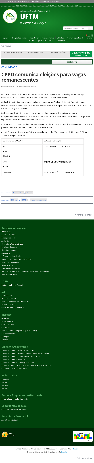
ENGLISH (90, 35)
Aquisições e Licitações (45, 40)
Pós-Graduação (7, 321)
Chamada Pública (8, 334)
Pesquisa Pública (7, 304)
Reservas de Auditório (35, 52)
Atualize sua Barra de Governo (45, 1)
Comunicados (17, 193)
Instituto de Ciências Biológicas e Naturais (17, 350)
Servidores (5, 253)
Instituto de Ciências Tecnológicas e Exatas (18, 362)
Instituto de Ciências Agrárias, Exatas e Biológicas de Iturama (25, 353)
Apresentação (6, 295)
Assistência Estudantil (9, 420)
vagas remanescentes (39, 200)
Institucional (6, 232)
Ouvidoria (61, 40)
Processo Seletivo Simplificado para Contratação (20, 331)
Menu (72, 61)
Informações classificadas (11, 256)
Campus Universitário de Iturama (14, 409)
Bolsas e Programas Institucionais (14, 399)
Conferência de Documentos (12, 307)
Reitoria (29, 193)
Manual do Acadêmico (58, 52)
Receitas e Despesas (9, 247)
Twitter (4, 382)
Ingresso (6, 38)
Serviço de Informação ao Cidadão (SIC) (16, 259)
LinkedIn (4, 388)
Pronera (4, 340)
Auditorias (5, 241)
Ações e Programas (8, 235)
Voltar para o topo (83, 215)
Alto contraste (36, 5)
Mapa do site (50, 5)
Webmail (60, 5)
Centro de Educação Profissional (14, 368)
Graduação (5, 318)
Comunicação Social (75, 38)
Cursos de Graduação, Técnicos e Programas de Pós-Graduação (81, 53)
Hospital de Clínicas (19, 38)
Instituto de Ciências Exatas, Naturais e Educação (20, 356)
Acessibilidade (22, 5)
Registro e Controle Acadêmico (42, 38)
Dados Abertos (7, 265)
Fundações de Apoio (9, 274)
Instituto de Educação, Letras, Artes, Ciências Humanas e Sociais (26, 365)
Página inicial (6, 46)
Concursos (5, 327)
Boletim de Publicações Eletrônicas (14, 301)
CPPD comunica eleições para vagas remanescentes (43, 77)
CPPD (24, 200)
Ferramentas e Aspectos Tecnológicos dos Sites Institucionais (25, 271)
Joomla (64, 452)
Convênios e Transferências (12, 244)
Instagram (5, 379)
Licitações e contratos (9, 250)
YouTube (4, 385)
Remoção (5, 337)
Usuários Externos (8, 298)
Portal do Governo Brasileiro (17, 1)
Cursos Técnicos (7, 324)
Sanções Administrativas (10, 268)
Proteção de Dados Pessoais (12, 285)
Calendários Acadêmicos (13, 52)
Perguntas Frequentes (10, 262)
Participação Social (8, 238)
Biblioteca (61, 38)
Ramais (75, 449)
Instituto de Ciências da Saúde (13, 359)
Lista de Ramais (72, 5)
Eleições (14, 200)
